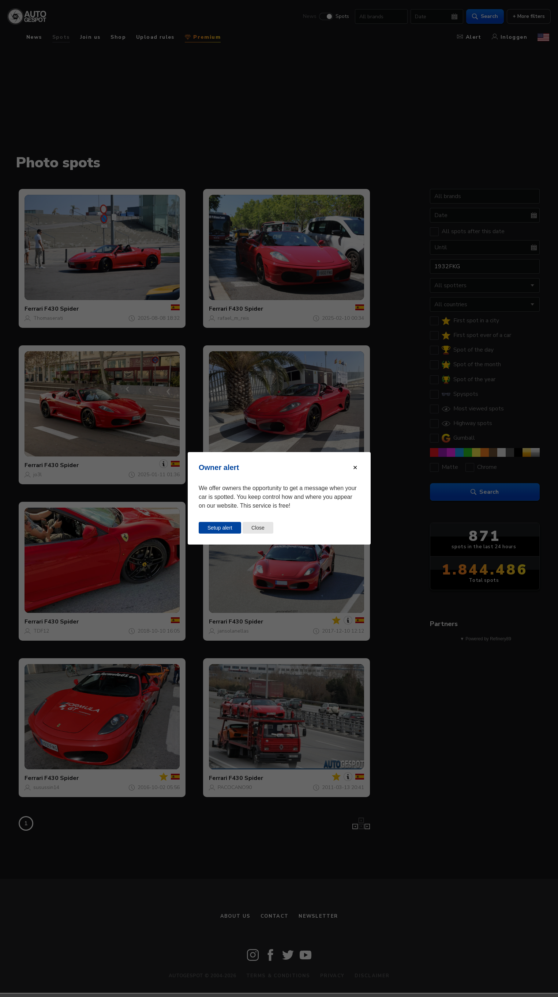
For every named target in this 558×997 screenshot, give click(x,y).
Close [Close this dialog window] (258, 528)
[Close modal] (355, 467)
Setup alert (219, 528)
